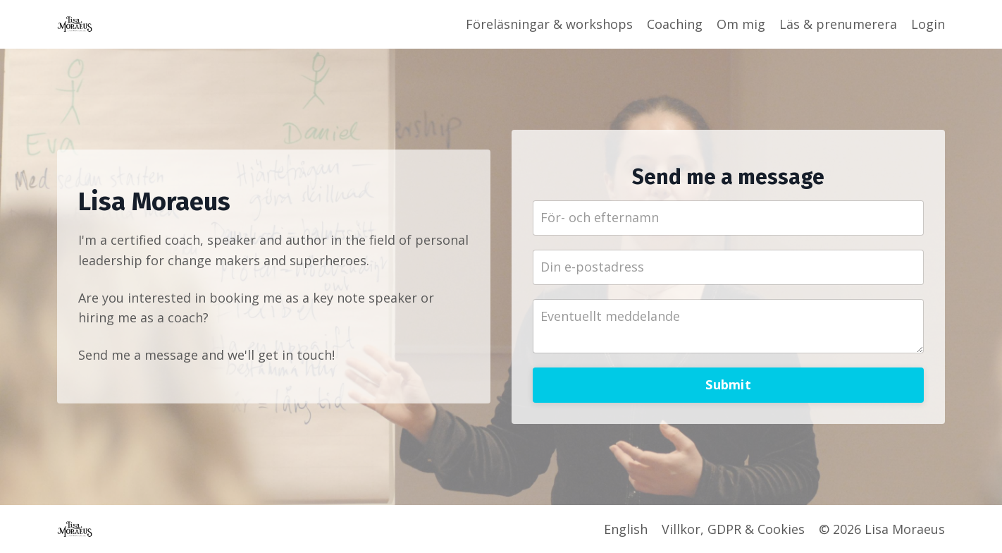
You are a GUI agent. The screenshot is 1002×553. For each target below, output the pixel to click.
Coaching (675, 24)
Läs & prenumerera (838, 24)
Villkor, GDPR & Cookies (733, 529)
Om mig (741, 24)
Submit (728, 384)
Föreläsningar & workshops (549, 24)
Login (928, 24)
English (626, 529)
